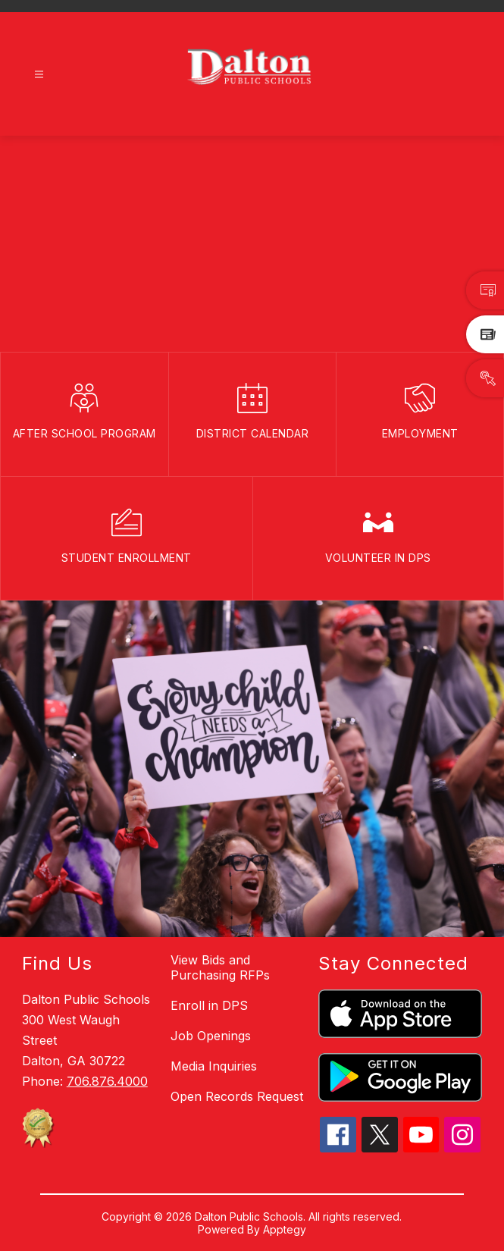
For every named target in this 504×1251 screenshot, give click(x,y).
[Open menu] (39, 74)
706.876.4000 (107, 1081)
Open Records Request (237, 1096)
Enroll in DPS (209, 1005)
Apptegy (284, 1229)
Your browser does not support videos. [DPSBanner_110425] (252, 244)
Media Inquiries (214, 1066)
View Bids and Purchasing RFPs (220, 967)
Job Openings (211, 1035)
